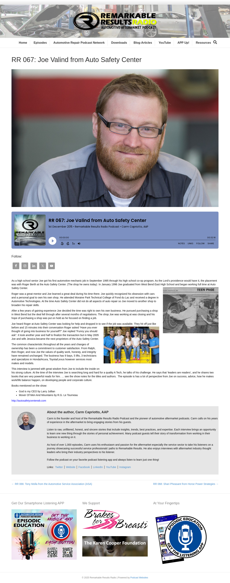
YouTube (165, 42)
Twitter (59, 467)
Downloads (119, 42)
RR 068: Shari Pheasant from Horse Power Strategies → (186, 483)
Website (70, 467)
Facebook (84, 467)
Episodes (40, 42)
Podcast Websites (139, 577)
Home (23, 42)
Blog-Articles (143, 42)
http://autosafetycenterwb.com (28, 400)
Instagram (125, 467)
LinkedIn (98, 467)
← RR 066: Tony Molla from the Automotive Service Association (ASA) (51, 483)
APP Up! (183, 42)
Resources (203, 42)
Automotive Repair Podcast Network (79, 42)
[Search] (215, 42)
